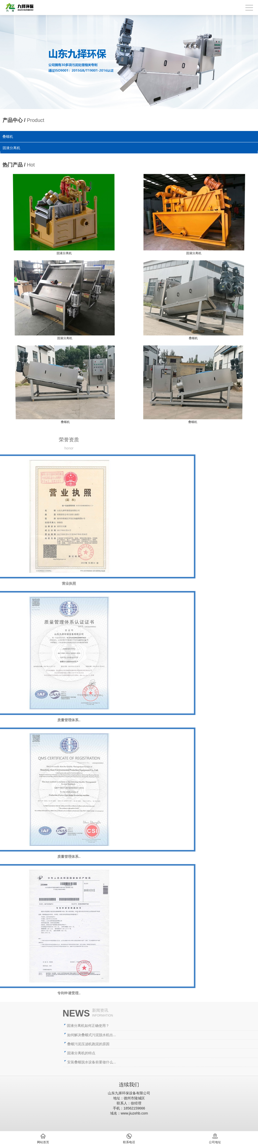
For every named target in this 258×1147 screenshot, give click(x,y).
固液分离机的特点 (147, 1053)
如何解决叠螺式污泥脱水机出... (157, 1035)
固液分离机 (12, 148)
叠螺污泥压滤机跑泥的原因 (154, 1044)
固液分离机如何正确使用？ (153, 1026)
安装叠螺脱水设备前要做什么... (157, 1062)
